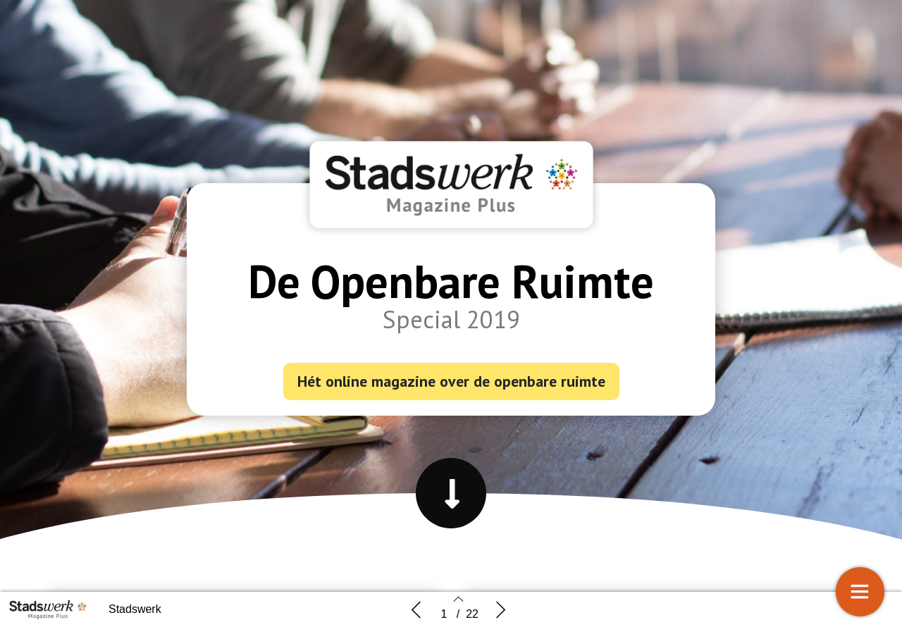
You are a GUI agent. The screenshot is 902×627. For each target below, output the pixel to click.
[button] (451, 493)
